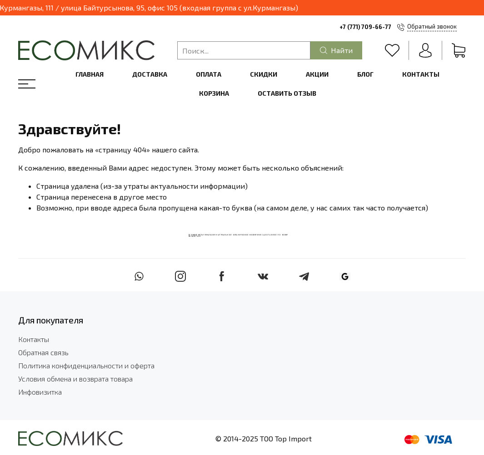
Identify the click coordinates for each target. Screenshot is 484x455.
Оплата (208, 74)
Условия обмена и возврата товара (75, 378)
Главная (89, 74)
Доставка (149, 74)
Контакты (420, 74)
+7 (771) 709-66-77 (365, 26)
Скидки (263, 74)
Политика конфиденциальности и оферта (86, 365)
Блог (365, 74)
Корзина (214, 93)
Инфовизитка (40, 391)
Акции (317, 74)
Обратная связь (43, 352)
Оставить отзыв (287, 93)
